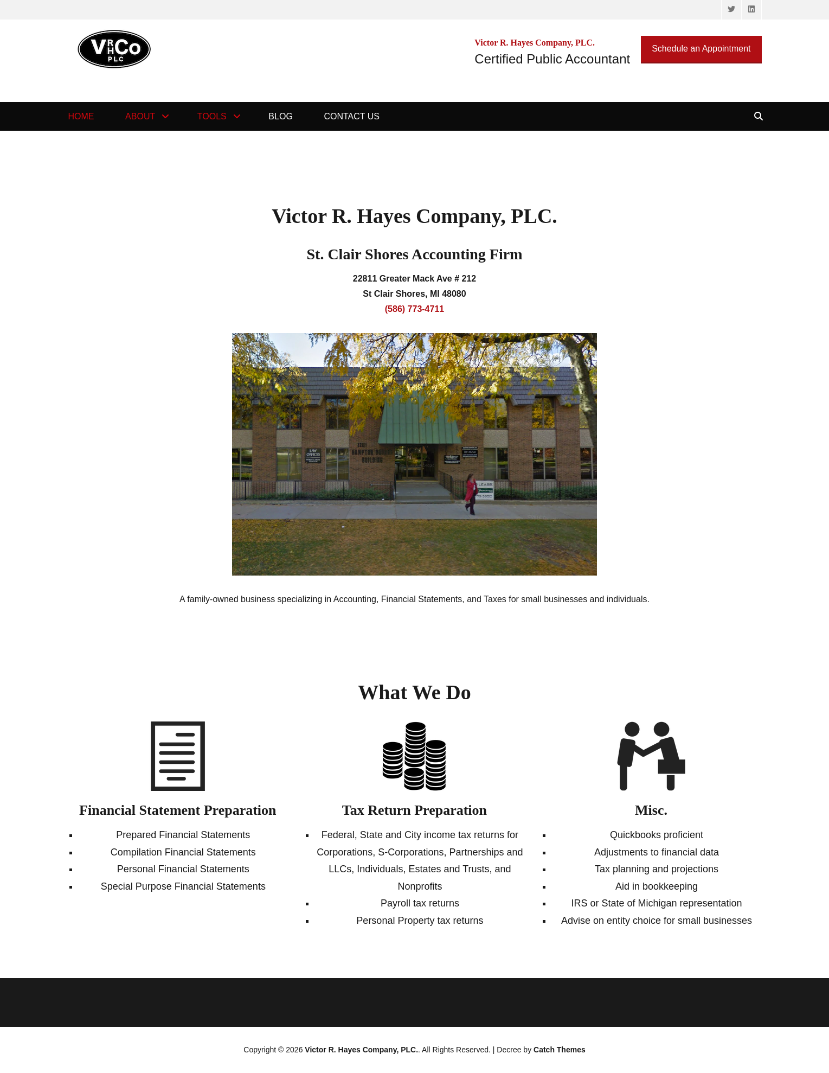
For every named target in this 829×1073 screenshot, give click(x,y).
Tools (212, 116)
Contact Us (352, 116)
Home (81, 116)
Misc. (651, 810)
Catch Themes (560, 1049)
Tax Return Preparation (414, 810)
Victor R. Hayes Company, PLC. (361, 1049)
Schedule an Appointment (701, 48)
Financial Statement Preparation (177, 810)
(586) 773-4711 (414, 309)
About (140, 116)
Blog (280, 116)
